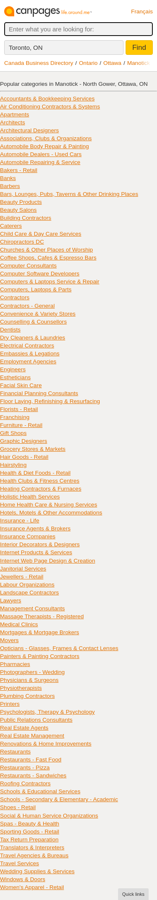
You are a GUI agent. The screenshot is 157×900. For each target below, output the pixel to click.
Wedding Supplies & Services (37, 871)
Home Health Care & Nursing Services (48, 504)
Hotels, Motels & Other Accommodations (51, 512)
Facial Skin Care (21, 385)
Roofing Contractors (25, 783)
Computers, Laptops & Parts (36, 289)
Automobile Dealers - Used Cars (41, 154)
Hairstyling (13, 465)
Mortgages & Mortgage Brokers (39, 632)
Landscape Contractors (29, 592)
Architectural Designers (29, 130)
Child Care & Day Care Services (40, 234)
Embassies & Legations (29, 353)
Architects (12, 122)
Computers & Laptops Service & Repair (49, 281)
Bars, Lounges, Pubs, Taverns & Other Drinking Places (69, 194)
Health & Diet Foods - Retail (35, 473)
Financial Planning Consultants (39, 393)
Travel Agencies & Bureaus (34, 855)
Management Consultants (32, 608)
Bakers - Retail (18, 170)
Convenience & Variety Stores (37, 314)
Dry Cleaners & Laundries (32, 337)
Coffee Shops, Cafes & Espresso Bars (48, 258)
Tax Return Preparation (29, 839)
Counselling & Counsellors (33, 322)
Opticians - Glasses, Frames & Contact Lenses (59, 648)
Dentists (10, 330)
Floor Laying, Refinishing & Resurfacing (50, 401)
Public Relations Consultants (36, 720)
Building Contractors (25, 218)
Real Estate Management (32, 736)
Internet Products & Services (36, 552)
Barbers (10, 186)
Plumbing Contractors (27, 696)
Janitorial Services (23, 569)
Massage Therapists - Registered (42, 616)
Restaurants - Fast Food (31, 759)
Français (142, 11)
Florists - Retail (19, 409)
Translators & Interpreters (32, 847)
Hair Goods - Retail (24, 457)
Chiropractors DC (22, 242)
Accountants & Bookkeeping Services (47, 98)
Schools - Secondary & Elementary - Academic (59, 799)
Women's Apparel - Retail (32, 887)
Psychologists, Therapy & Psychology (47, 712)
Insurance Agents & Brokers (35, 528)
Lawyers (10, 600)
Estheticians (15, 377)
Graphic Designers (23, 441)
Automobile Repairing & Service (40, 162)
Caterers (11, 226)
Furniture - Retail (21, 425)
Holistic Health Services (30, 497)
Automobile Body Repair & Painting (44, 146)
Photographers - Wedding (32, 672)
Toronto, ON (26, 47)
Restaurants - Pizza (25, 767)
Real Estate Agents (24, 728)
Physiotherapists (21, 688)
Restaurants (15, 751)
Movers (9, 640)
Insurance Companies (27, 536)
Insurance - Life (19, 520)
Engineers (13, 369)
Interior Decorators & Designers (40, 544)
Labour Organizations (27, 584)
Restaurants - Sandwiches (33, 775)
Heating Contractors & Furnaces (40, 489)
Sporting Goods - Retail (29, 831)
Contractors (14, 297)
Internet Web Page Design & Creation (47, 561)
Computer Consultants (28, 265)
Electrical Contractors (27, 345)
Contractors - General (27, 306)
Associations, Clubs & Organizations (46, 138)
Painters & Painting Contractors (40, 656)
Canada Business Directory (38, 63)
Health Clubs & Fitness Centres (40, 481)
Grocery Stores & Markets (32, 449)
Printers (10, 704)
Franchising (14, 417)
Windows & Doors (22, 879)
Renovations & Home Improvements (45, 744)
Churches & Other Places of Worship (46, 250)
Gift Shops (13, 433)
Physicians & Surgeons (29, 680)
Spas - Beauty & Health (29, 823)
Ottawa (112, 63)
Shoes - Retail (18, 807)
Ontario (88, 63)
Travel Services (19, 863)
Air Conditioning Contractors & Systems (50, 106)
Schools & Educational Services (40, 791)
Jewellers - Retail (22, 576)
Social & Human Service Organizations (49, 816)
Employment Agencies (28, 361)
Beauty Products (21, 202)
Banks (8, 178)
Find (139, 47)
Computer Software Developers (40, 273)
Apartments (14, 114)
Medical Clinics (19, 624)
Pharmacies (15, 664)
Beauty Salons (18, 210)
